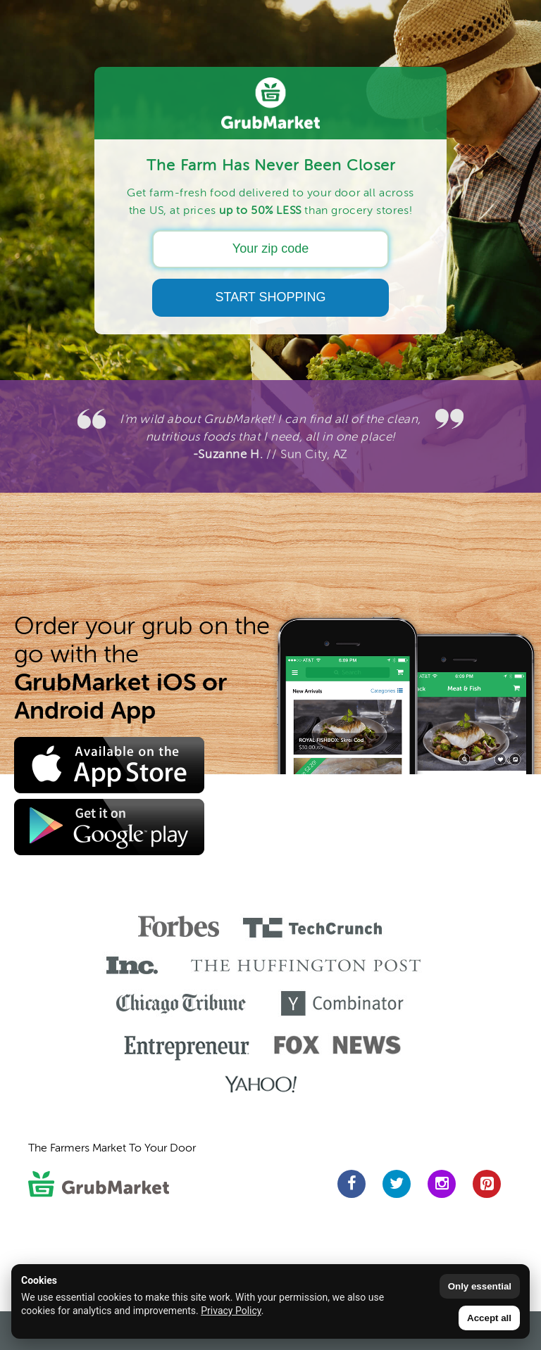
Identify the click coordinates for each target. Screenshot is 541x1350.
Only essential (479, 1286)
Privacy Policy (231, 1310)
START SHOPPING (270, 297)
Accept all (489, 1318)
